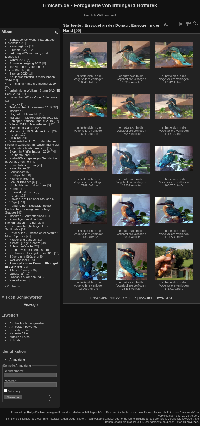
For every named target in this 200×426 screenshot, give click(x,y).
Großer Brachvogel (22, 182)
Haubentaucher (20, 154)
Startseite (72, 25)
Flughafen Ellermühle (24, 114)
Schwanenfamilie (21, 246)
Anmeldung (17, 359)
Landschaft (17, 273)
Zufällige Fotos (20, 336)
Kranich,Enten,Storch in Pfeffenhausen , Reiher (23, 220)
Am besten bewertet (23, 326)
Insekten (15, 110)
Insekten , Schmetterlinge (27, 215)
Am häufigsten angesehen (27, 323)
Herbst (14, 134)
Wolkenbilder (18, 259)
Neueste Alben (20, 333)
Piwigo (30, 412)
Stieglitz (15, 104)
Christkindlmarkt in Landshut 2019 (33, 83)
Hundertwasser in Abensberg (29, 249)
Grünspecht (18, 171)
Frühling (15, 137)
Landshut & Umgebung (25, 276)
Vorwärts (145, 298)
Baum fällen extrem (23, 165)
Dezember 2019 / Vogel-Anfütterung (34, 97)
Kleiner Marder (20, 178)
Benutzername (14, 371)
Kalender (16, 340)
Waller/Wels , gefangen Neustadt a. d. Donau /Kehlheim (31, 159)
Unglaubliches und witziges (28, 185)
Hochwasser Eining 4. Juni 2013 (31, 253)
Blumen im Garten (22, 127)
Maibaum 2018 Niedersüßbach (31, 131)
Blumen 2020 (19, 73)
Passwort (10, 380)
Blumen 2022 (19, 49)
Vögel (13, 202)
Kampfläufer (18, 168)
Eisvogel (31, 304)
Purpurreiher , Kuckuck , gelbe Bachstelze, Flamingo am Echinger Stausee (29, 209)
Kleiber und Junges (23, 239)
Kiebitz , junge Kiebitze (25, 243)
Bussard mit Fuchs (22, 192)
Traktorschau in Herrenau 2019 (31, 107)
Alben (6, 31)
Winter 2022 (18, 60)
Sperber (15, 188)
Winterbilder (18, 280)
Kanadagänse (19, 46)
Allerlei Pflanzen (21, 270)
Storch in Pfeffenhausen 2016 (30, 151)
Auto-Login (13, 391)
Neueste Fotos (20, 330)
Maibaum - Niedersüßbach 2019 (31, 117)
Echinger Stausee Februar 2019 (31, 121)
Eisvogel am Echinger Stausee (30, 198)
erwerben (192, 421)
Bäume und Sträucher (24, 256)
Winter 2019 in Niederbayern (29, 124)
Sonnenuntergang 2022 (26, 63)
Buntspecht (17, 175)
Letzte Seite (163, 298)
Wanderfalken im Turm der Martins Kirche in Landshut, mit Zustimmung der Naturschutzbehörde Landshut (32, 144)
